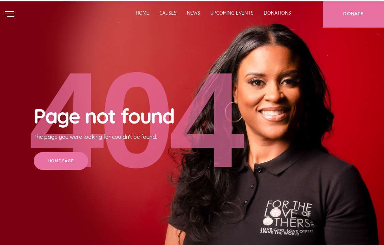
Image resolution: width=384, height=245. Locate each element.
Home (142, 13)
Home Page (61, 160)
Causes (168, 13)
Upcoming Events (232, 13)
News (193, 13)
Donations (277, 13)
